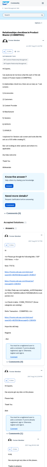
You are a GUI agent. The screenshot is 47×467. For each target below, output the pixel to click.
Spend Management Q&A (11, 8)
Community (15, 3)
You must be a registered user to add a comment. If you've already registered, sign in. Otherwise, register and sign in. (22, 349)
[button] (4, 51)
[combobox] (23, 15)
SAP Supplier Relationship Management (14, 63)
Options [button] (37, 23)
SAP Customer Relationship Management (15, 60)
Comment (10, 205)
